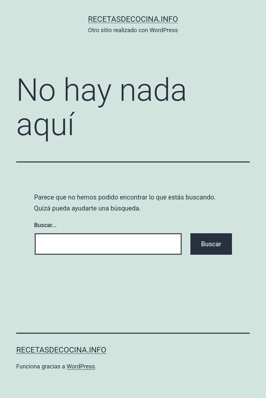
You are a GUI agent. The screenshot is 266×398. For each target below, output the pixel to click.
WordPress (80, 366)
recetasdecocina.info (133, 19)
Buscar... (45, 225)
